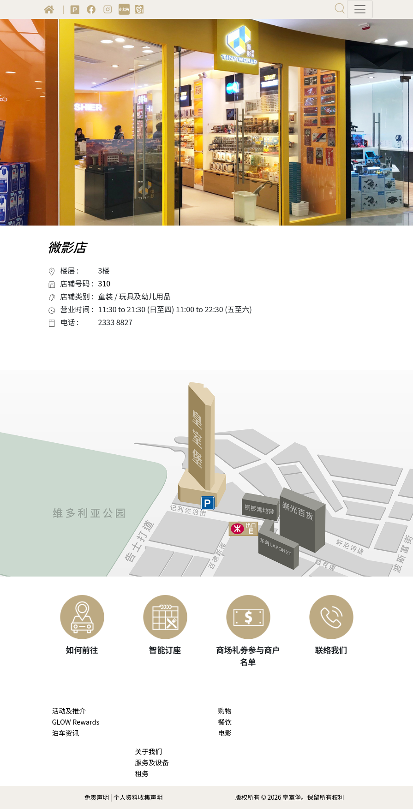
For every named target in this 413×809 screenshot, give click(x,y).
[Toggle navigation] (360, 9)
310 (104, 283)
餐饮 (225, 721)
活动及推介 (69, 710)
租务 (142, 773)
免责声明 (96, 797)
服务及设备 (152, 762)
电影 (225, 733)
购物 (225, 710)
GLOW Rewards (76, 721)
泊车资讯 (65, 733)
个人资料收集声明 (138, 797)
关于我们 (148, 751)
